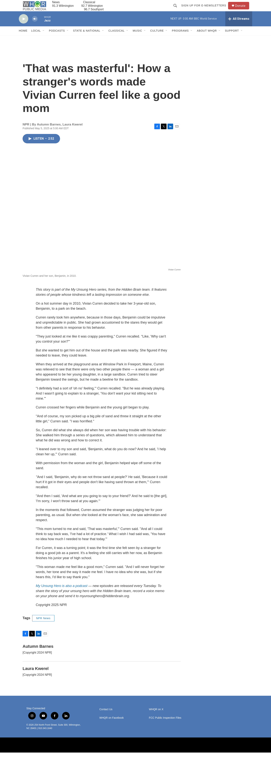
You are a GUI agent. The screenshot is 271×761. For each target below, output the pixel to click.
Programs (180, 39)
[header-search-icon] (176, 9)
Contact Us (105, 717)
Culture (157, 39)
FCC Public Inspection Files (165, 726)
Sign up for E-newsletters (205, 9)
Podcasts (57, 39)
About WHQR (207, 39)
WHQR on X (156, 717)
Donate (242, 10)
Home (23, 39)
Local (36, 39)
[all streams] (238, 27)
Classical (116, 39)
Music (137, 39)
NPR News (43, 626)
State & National (86, 39)
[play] (24, 27)
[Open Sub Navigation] (43, 39)
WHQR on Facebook (111, 726)
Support (232, 39)
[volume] (35, 27)
